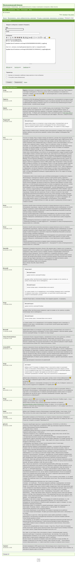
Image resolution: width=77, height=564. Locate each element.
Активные (65, 14)
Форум (4, 9)
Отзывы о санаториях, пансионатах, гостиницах (50, 18)
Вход (30, 9)
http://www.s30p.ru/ (68, 112)
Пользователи (11, 9)
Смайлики (25, 67)
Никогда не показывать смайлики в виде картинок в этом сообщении (24, 75)
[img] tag (17, 67)
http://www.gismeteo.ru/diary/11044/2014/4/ (33, 404)
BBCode (8, 67)
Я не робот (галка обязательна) (15, 77)
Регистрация (24, 9)
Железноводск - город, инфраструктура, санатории (22, 18)
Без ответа (71, 14)
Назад (25, 82)
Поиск (18, 9)
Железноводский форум (12, 5)
